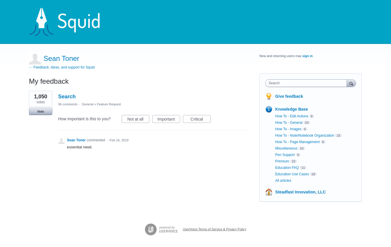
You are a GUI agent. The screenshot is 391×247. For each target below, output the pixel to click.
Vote (40, 111)
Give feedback (289, 96)
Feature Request (109, 104)
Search (67, 97)
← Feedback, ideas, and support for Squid (62, 67)
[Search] (351, 83)
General (87, 104)
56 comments (67, 104)
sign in (307, 56)
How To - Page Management (297, 142)
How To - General (288, 123)
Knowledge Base (291, 109)
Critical (201, 120)
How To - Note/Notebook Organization (304, 135)
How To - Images (288, 129)
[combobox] (307, 83)
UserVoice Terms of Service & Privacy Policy (214, 229)
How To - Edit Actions (291, 116)
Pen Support (285, 155)
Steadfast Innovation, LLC (300, 192)
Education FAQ (287, 168)
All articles (283, 181)
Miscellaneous (286, 148)
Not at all (138, 120)
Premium (282, 161)
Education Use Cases (292, 174)
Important (169, 120)
